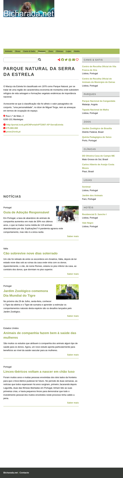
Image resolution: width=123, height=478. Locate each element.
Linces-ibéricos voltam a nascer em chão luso (39, 371)
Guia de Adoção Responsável (26, 212)
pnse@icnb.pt (13, 131)
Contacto (24, 472)
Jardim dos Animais (92, 195)
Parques (41, 51)
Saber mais (73, 236)
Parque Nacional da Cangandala (98, 101)
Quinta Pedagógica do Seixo (96, 137)
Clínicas (59, 51)
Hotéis (77, 51)
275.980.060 (12, 128)
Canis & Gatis (29, 51)
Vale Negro (87, 223)
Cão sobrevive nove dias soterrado (30, 253)
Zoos (51, 51)
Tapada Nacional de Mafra (95, 109)
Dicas (17, 51)
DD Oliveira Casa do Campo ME (98, 156)
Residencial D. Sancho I (94, 214)
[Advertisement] (90, 24)
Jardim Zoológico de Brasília (97, 128)
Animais (8, 51)
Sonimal (86, 186)
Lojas (68, 51)
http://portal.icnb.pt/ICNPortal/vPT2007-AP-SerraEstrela (34, 124)
